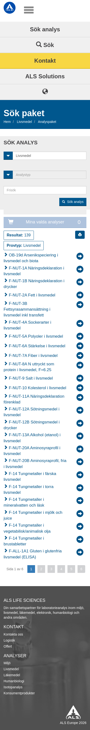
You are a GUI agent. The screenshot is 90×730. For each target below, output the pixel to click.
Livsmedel (24, 122)
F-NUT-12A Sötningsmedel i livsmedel (31, 412)
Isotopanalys (13, 687)
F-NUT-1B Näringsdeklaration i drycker (34, 284)
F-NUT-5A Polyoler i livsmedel (35, 336)
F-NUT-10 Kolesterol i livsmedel (37, 388)
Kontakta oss (13, 634)
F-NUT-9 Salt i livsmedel (30, 378)
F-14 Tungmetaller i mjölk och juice (33, 515)
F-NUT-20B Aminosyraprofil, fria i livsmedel (35, 463)
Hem (7, 122)
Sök (45, 44)
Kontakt (45, 60)
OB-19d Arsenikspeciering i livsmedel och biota (31, 258)
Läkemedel (12, 675)
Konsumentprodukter (19, 693)
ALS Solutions (45, 76)
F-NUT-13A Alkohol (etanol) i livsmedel (32, 438)
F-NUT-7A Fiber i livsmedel (33, 355)
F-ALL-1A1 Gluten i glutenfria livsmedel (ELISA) (33, 554)
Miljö (7, 663)
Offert (8, 646)
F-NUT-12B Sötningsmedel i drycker (32, 425)
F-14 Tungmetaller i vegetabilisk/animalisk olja (27, 528)
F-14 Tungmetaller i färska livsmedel (30, 476)
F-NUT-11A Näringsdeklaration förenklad (34, 399)
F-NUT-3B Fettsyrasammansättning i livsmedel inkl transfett (27, 309)
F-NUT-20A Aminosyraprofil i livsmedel (32, 451)
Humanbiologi (14, 681)
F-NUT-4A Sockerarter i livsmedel (27, 325)
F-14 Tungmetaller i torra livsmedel (29, 489)
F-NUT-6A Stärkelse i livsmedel (36, 346)
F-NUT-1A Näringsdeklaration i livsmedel (34, 271)
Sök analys (45, 29)
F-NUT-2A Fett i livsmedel (31, 295)
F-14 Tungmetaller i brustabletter (24, 541)
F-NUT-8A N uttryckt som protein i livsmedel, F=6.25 (29, 367)
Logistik (9, 640)
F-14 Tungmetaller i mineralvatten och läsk (24, 502)
